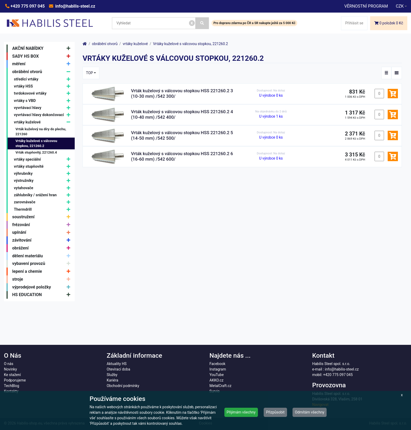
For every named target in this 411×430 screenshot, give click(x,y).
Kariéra (112, 380)
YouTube (216, 375)
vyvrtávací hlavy (43, 107)
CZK (400, 6)
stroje (42, 279)
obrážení (42, 248)
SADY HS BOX (42, 56)
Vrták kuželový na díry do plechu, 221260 (40, 131)
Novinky (10, 369)
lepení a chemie (42, 271)
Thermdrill (43, 209)
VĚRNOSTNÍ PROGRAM (366, 6)
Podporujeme (15, 380)
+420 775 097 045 (27, 6)
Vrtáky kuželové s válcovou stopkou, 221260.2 (36, 143)
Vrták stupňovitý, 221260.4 (36, 152)
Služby (112, 375)
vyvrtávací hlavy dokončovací (43, 115)
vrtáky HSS (43, 86)
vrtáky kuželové (43, 122)
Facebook (217, 364)
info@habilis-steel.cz (74, 6)
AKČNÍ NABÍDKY (42, 48)
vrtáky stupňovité (43, 166)
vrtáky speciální (43, 159)
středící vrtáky (43, 79)
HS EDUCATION (42, 295)
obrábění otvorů (42, 72)
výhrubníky (43, 173)
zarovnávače (43, 202)
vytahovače (43, 188)
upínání (42, 233)
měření (42, 64)
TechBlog (11, 386)
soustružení (42, 217)
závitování (42, 240)
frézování (42, 225)
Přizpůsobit (275, 412)
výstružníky (43, 180)
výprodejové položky (42, 287)
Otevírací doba (118, 369)
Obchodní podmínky (123, 386)
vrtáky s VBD (43, 100)
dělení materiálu (42, 256)
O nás (8, 364)
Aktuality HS (117, 364)
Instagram (217, 369)
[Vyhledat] (202, 23)
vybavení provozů (42, 264)
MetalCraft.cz (220, 386)
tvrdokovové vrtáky (43, 93)
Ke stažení (12, 375)
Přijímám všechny (241, 412)
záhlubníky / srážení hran (43, 195)
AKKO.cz (216, 380)
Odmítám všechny (309, 412)
